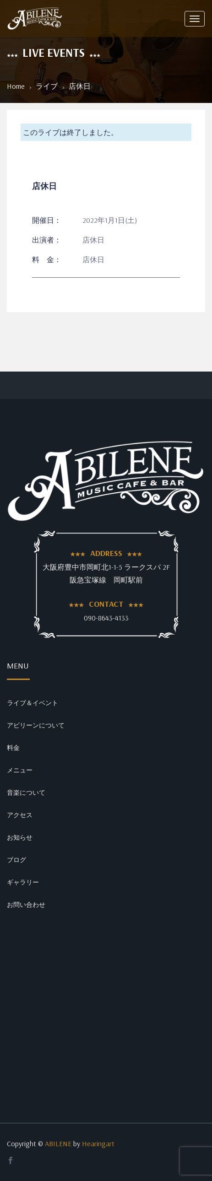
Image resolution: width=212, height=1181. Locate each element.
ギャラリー (23, 882)
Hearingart (98, 1143)
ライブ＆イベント (32, 703)
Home (16, 86)
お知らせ (20, 837)
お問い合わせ (26, 905)
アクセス (20, 815)
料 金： (46, 259)
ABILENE (58, 1143)
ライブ (47, 86)
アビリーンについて (36, 725)
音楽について (26, 792)
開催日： (46, 220)
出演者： (46, 239)
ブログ (16, 860)
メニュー (20, 770)
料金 (13, 748)
